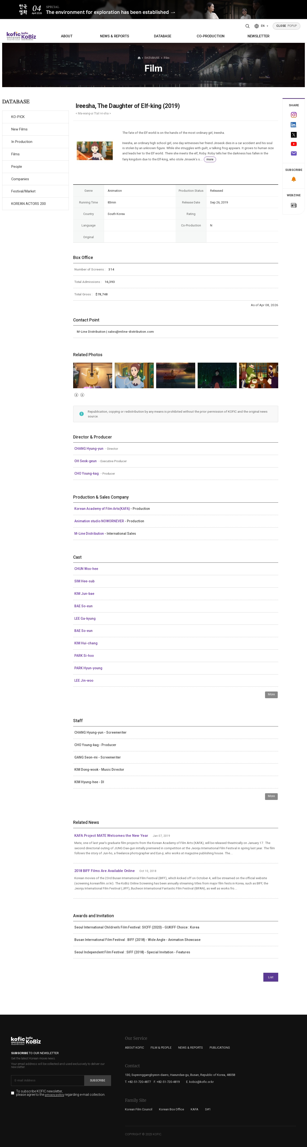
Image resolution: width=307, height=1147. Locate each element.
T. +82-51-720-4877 (138, 1082)
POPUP (286, 26)
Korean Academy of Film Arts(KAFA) (102, 509)
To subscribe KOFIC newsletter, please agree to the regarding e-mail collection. (60, 1093)
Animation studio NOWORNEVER (99, 521)
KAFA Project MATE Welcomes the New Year (111, 835)
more (210, 159)
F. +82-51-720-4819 (167, 1082)
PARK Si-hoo (84, 656)
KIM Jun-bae (84, 594)
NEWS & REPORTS (114, 36)
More (271, 694)
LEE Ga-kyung (84, 618)
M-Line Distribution (89, 533)
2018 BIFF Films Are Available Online (104, 871)
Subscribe (97, 1080)
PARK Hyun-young (88, 668)
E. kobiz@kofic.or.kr (200, 1082)
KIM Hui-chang (85, 643)
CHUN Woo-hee (86, 569)
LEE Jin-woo (83, 680)
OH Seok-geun (85, 461)
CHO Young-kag (86, 473)
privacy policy (54, 1094)
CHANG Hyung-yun (89, 448)
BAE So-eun (83, 606)
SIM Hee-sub (84, 581)
